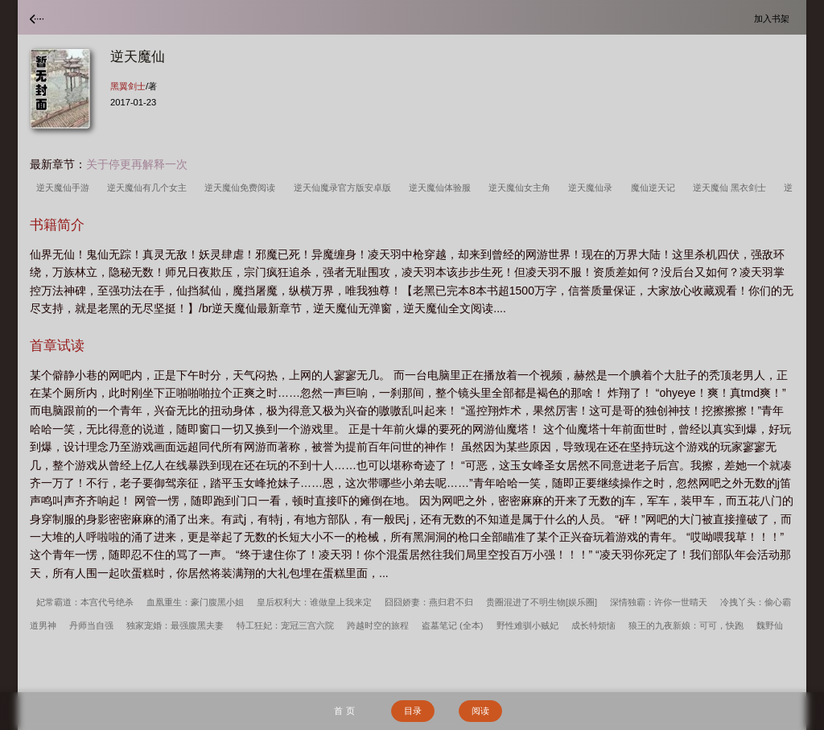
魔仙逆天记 (655, 187)
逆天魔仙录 (592, 187)
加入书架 (774, 18)
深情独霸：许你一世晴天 (658, 602)
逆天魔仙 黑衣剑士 (732, 187)
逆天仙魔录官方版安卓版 (345, 187)
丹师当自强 (91, 625)
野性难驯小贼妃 (527, 625)
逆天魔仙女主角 (521, 187)
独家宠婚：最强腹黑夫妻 (175, 625)
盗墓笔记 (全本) (453, 625)
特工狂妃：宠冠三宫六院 (285, 625)
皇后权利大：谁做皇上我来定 (314, 602)
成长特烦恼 (593, 625)
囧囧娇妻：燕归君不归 (429, 602)
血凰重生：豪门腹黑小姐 (195, 602)
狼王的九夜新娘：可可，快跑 (686, 625)
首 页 (344, 711)
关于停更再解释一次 (136, 164)
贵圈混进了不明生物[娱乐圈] (541, 602)
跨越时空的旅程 (378, 625)
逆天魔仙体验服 (442, 187)
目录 (413, 711)
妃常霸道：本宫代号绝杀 (85, 602)
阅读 (480, 711)
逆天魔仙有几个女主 (149, 187)
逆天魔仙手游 (65, 187)
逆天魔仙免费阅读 (242, 187)
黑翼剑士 (128, 86)
